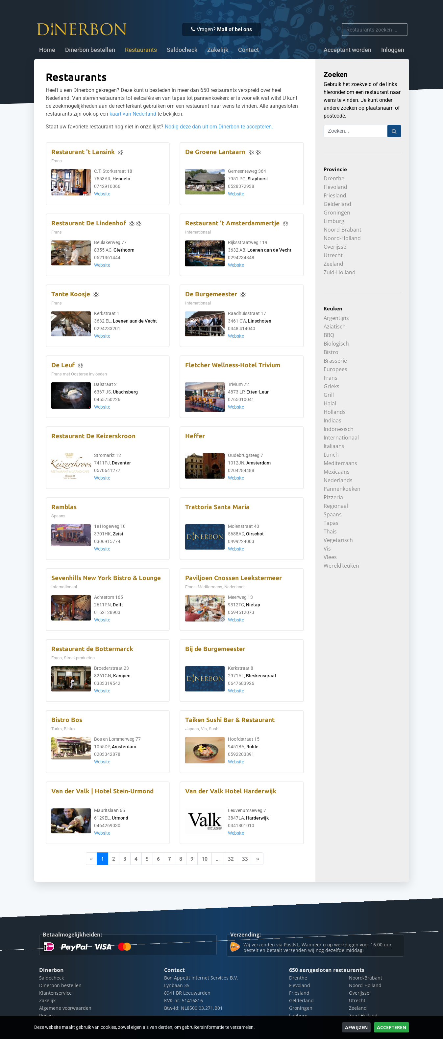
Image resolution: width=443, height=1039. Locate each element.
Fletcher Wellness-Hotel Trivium (232, 365)
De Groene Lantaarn (215, 151)
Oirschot (255, 534)
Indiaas (332, 420)
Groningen (337, 212)
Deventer (121, 463)
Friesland (335, 195)
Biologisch (336, 343)
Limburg (334, 221)
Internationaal (341, 437)
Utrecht (333, 255)
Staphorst (258, 179)
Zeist (118, 534)
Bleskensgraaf (261, 676)
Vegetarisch (338, 540)
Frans (330, 377)
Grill (329, 394)
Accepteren (391, 1027)
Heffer (195, 436)
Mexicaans (337, 471)
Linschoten (259, 321)
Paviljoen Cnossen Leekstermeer (233, 578)
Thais (330, 531)
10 (205, 859)
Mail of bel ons (234, 29)
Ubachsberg (125, 392)
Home (47, 50)
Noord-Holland (342, 238)
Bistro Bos (66, 719)
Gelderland (337, 204)
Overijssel (336, 246)
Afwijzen (356, 1027)
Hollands (335, 412)
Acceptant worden (347, 50)
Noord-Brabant (342, 229)
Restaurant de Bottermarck (92, 648)
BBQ (329, 335)
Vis (327, 548)
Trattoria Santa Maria (217, 507)
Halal (330, 403)
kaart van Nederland (133, 114)
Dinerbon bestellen (90, 50)
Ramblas (64, 507)
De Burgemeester (211, 294)
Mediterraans (340, 463)
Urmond (120, 818)
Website (102, 194)
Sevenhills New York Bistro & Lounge (106, 578)
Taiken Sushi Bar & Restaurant (230, 719)
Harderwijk (257, 818)
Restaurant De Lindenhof (88, 223)
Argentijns (336, 318)
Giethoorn (124, 250)
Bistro (331, 352)
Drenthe (334, 178)
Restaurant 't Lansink (83, 151)
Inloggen (392, 50)
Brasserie (335, 360)
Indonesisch (339, 429)
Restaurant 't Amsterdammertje (232, 223)
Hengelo (121, 179)
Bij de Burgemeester (215, 648)
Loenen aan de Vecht (269, 250)
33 (245, 859)
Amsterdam (258, 463)
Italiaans (334, 446)
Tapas (331, 523)
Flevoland (335, 187)
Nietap (253, 605)
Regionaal (336, 505)
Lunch (331, 454)
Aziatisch (335, 326)
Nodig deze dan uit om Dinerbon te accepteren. (219, 127)
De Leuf (63, 365)
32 (231, 859)
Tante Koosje (70, 294)
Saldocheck (182, 50)
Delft (118, 605)
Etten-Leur (257, 392)
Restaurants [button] (141, 50)
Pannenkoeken (342, 488)
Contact (248, 50)
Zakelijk (217, 50)
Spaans (333, 514)
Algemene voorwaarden (65, 1008)
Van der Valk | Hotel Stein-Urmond (102, 791)
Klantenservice (55, 993)
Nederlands (338, 480)
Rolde (252, 747)
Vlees (330, 557)
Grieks (331, 386)
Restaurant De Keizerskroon (93, 436)
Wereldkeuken (341, 565)
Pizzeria (333, 497)
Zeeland (333, 263)
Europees (335, 369)
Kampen (122, 676)
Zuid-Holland (340, 272)
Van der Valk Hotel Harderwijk (230, 791)
